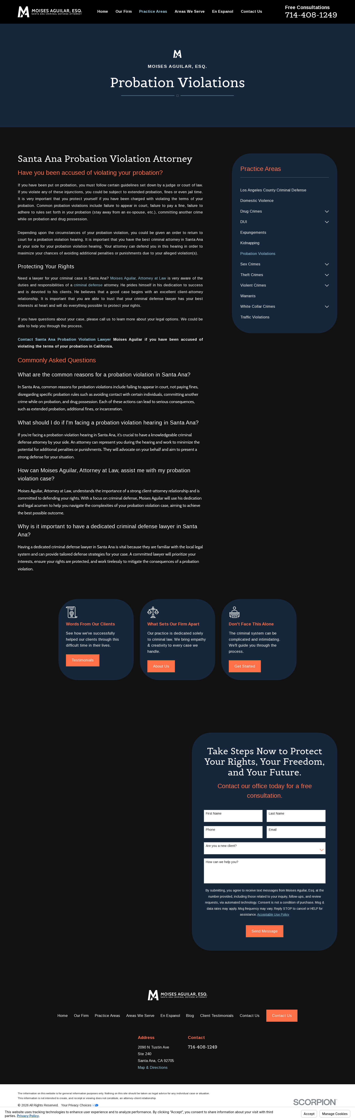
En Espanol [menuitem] (222, 11)
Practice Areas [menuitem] (153, 11)
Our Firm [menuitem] (124, 11)
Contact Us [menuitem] (251, 11)
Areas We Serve (140, 1015)
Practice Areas (107, 1015)
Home (63, 1015)
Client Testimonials (217, 1015)
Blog (190, 1015)
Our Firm (81, 1015)
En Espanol (170, 1015)
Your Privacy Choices (79, 1105)
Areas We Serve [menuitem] (190, 11)
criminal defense (88, 285)
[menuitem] (284, 190)
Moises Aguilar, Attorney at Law (138, 278)
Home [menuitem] (102, 11)
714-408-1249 (311, 15)
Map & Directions (153, 1067)
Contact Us (249, 1015)
